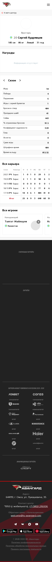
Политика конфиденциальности (26, 543)
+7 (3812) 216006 (38, 506)
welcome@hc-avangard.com (26, 515)
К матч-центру (10, 13)
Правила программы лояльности (26, 549)
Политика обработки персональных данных (26, 546)
